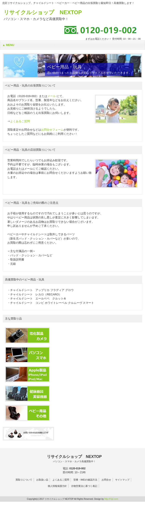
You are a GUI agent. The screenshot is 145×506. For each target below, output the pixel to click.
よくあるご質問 (20, 121)
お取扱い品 (42, 479)
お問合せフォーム (52, 129)
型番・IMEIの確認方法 (85, 479)
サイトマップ (122, 479)
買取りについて (24, 479)
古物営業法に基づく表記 (84, 486)
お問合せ (106, 479)
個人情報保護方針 (57, 486)
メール (51, 96)
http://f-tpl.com (111, 499)
